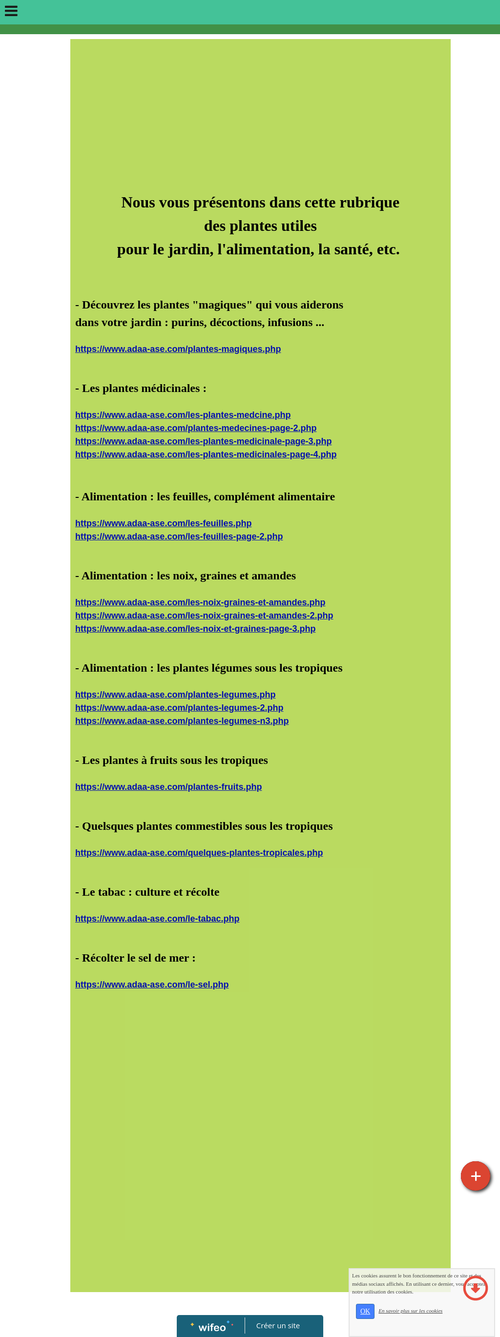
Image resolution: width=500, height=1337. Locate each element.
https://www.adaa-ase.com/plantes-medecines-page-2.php (195, 428)
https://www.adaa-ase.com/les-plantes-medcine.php (183, 415)
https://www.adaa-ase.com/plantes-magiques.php (178, 349)
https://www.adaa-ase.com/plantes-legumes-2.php (179, 708)
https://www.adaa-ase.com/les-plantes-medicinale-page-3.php (203, 441)
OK (385, 1320)
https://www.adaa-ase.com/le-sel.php (152, 984)
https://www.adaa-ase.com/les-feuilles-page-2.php (179, 536)
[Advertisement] (260, 117)
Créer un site (278, 1325)
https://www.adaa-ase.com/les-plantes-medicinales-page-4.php (205, 454)
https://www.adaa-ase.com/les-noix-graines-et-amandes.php (200, 602)
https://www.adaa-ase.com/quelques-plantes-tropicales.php (199, 853)
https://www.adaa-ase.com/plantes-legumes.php (175, 694)
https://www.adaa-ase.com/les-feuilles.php (163, 523)
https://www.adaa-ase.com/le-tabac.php (157, 919)
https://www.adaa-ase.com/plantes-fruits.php (168, 787)
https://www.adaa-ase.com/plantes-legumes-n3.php (182, 721)
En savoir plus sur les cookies (431, 1320)
